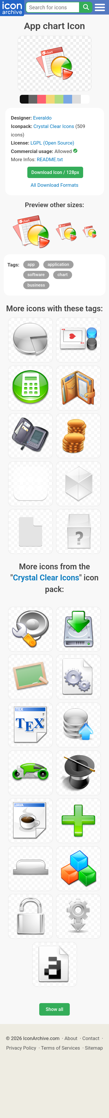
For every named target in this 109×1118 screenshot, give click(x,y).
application (58, 264)
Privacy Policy (21, 1048)
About (71, 1038)
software (36, 274)
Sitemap (94, 1048)
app (31, 264)
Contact (90, 1038)
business (36, 285)
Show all (54, 1009)
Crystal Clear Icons (53, 126)
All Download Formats (54, 185)
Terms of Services (60, 1048)
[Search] (85, 7)
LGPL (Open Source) (52, 143)
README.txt (50, 159)
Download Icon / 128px (55, 172)
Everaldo (42, 118)
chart (63, 274)
